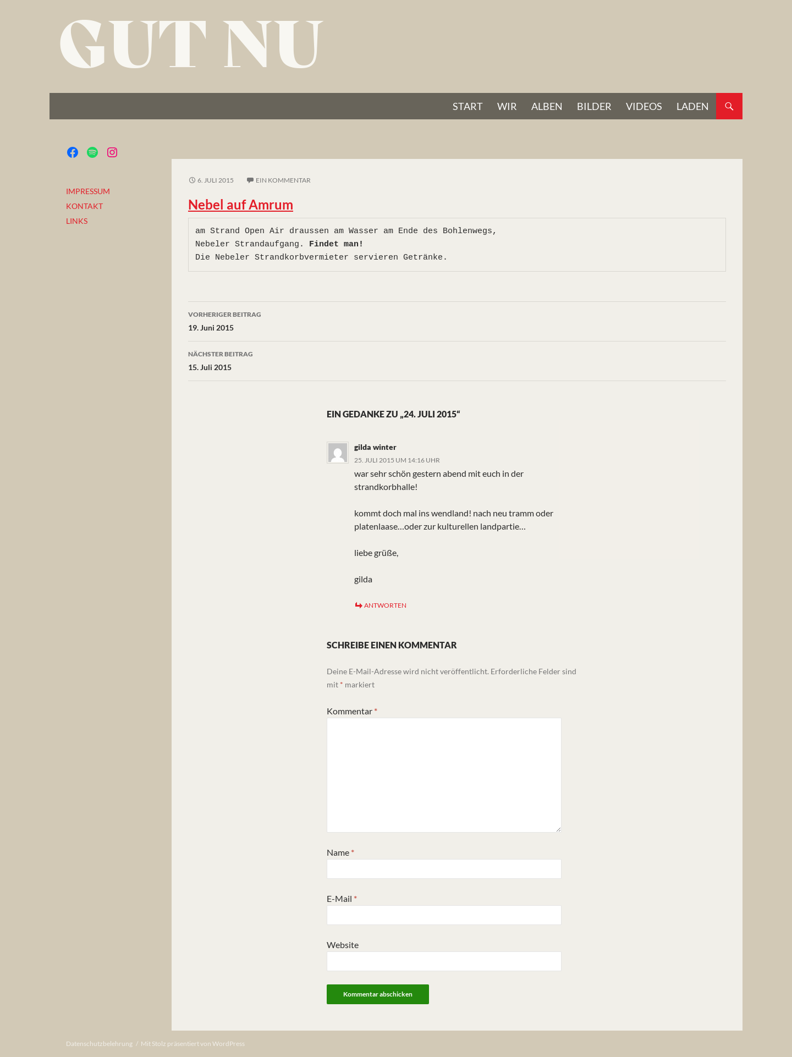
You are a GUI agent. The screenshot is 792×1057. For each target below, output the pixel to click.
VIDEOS (644, 106)
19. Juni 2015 (457, 320)
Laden (692, 106)
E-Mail (342, 898)
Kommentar (352, 711)
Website (343, 944)
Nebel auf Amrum (240, 204)
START (468, 106)
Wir (507, 106)
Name (340, 852)
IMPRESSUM (88, 191)
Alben (547, 106)
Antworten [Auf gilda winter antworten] (385, 605)
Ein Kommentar (283, 180)
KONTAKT (84, 206)
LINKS (76, 220)
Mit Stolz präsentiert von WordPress (193, 1043)
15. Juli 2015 (457, 360)
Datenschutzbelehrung (99, 1043)
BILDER (594, 106)
